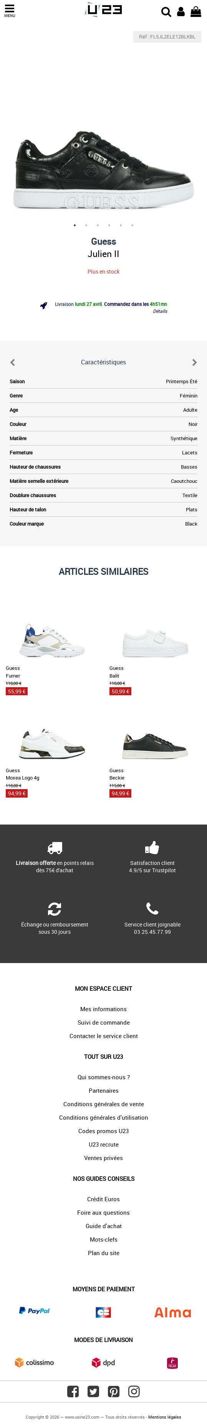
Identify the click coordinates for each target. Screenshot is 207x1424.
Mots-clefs (104, 1239)
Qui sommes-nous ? (104, 1077)
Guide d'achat (104, 1226)
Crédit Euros (103, 1199)
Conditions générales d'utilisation (103, 1117)
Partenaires (104, 1090)
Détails (160, 311)
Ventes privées (103, 1158)
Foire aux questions (103, 1212)
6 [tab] (132, 225)
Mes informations (103, 1009)
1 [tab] (75, 225)
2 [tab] (86, 225)
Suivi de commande (104, 1022)
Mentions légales (164, 1417)
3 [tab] (98, 225)
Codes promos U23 (103, 1131)
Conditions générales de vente (103, 1104)
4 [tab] (109, 225)
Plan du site (103, 1253)
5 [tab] (121, 225)
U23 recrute (104, 1144)
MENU (9, 11)
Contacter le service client (104, 1036)
